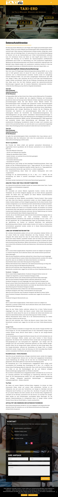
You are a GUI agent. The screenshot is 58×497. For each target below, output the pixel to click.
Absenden (45, 478)
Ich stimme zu (24, 495)
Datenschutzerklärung (33, 495)
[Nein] (56, 492)
